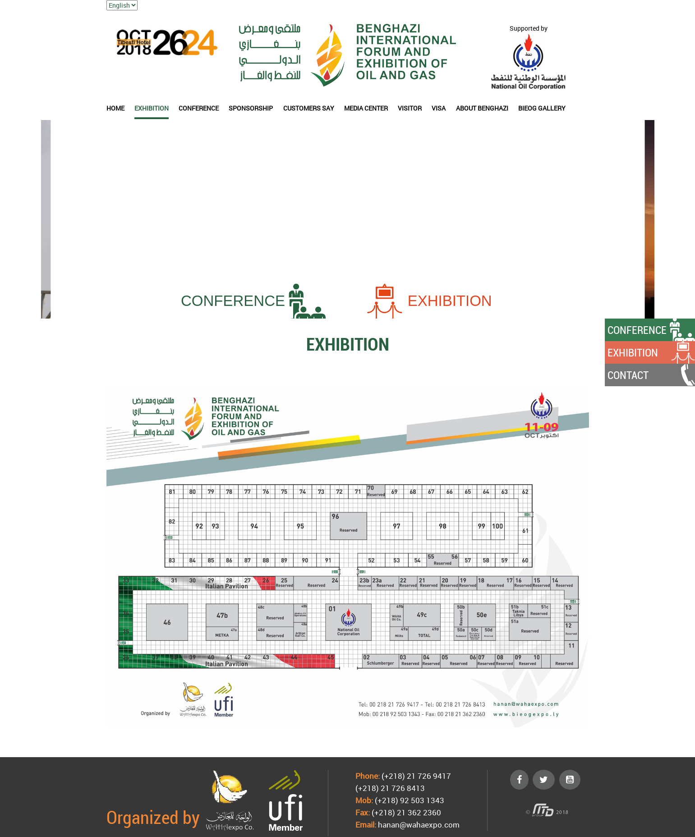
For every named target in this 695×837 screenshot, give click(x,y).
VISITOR (410, 108)
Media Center (366, 108)
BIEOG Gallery (542, 108)
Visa (439, 108)
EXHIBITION (151, 108)
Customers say (308, 108)
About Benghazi (482, 108)
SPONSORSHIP (251, 108)
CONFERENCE (199, 108)
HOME (115, 108)
